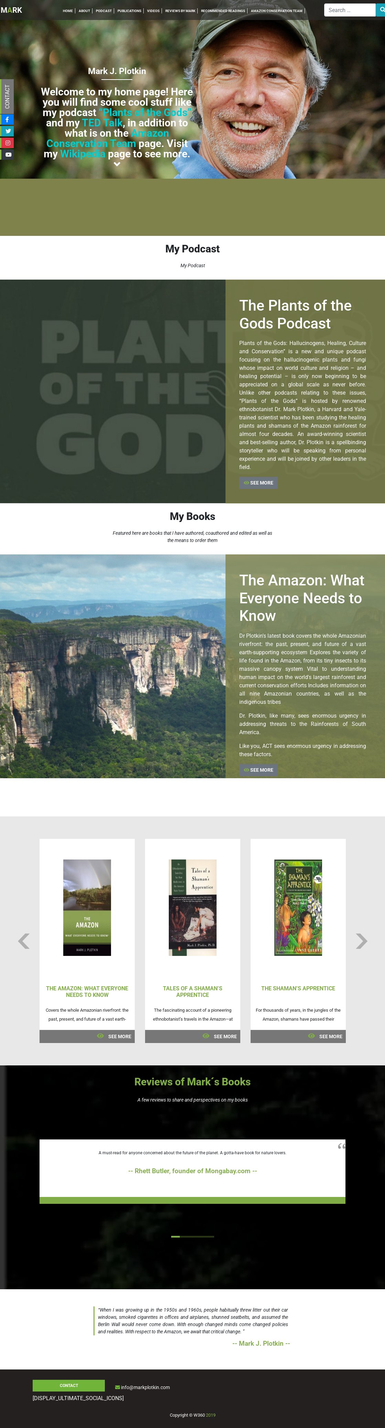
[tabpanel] (192, 1171)
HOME (68, 11)
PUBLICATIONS (129, 11)
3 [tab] (192, 1237)
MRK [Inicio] (11, 10)
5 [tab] (210, 1237)
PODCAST (104, 11)
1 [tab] (175, 1237)
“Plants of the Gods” (145, 112)
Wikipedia (83, 154)
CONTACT (7, 96)
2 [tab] (184, 1237)
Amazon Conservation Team (107, 138)
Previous (23, 941)
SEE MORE (258, 483)
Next (361, 941)
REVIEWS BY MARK (180, 11)
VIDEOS (153, 11)
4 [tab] (201, 1237)
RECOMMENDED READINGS (223, 11)
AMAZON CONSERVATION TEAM (276, 11)
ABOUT (84, 11)
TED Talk (102, 123)
